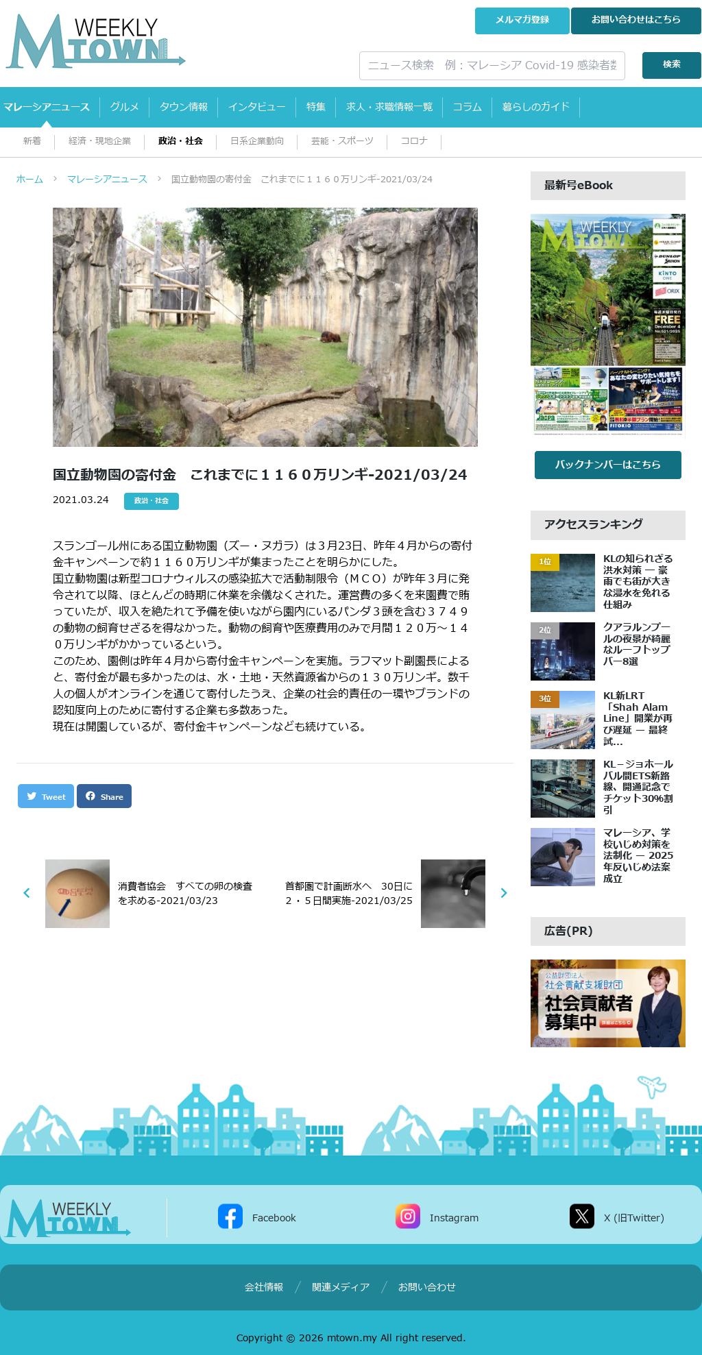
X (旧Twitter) (634, 1217)
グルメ (124, 107)
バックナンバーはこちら (608, 465)
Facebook (274, 1217)
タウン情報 (184, 107)
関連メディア (341, 1287)
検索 (672, 64)
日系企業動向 (257, 141)
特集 (316, 107)
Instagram (454, 1217)
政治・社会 (180, 141)
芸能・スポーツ (342, 141)
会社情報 (264, 1287)
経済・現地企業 (100, 141)
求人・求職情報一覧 (389, 107)
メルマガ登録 (522, 20)
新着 (32, 141)
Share (104, 796)
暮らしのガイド (536, 107)
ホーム (29, 179)
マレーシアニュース (46, 107)
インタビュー (257, 107)
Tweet (46, 796)
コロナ (414, 141)
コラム (467, 107)
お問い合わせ (636, 20)
